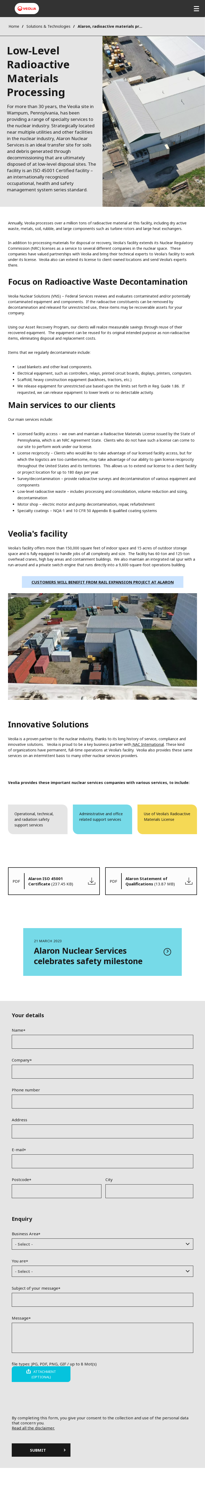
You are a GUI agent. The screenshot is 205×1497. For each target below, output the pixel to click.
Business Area (25, 1233)
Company (21, 1060)
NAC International (147, 744)
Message (20, 1318)
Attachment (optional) (43, 1374)
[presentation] (102, 1405)
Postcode (20, 1179)
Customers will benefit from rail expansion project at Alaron (102, 582)
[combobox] (102, 1244)
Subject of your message (35, 1288)
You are (19, 1261)
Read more (102, 952)
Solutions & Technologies (48, 26)
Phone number (26, 1089)
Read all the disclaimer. (33, 1428)
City (109, 1179)
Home (14, 26)
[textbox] (98, 1244)
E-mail (18, 1149)
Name (17, 1030)
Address (19, 1119)
